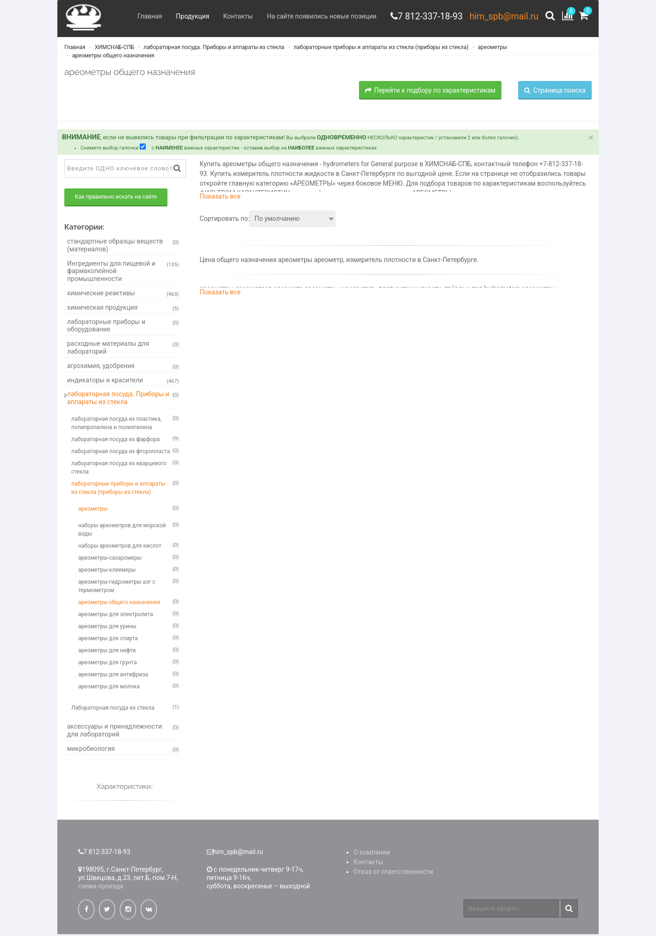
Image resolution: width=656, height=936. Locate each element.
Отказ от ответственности (393, 873)
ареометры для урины (128, 627)
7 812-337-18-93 (426, 16)
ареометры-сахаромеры (128, 558)
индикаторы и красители (123, 382)
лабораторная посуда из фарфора (125, 440)
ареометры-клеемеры (128, 570)
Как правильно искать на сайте (116, 198)
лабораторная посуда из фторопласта (125, 452)
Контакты (233, 16)
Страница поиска (555, 91)
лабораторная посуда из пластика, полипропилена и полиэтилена (125, 424)
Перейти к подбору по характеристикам (430, 91)
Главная (144, 16)
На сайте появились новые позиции (316, 16)
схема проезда (101, 888)
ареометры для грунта (128, 663)
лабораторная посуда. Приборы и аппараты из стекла (213, 48)
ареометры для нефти (128, 651)
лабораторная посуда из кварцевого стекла (125, 468)
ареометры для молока (128, 687)
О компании (371, 854)
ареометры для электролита (128, 615)
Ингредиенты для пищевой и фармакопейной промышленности (123, 272)
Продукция (187, 16)
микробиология (123, 750)
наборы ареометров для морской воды (128, 530)
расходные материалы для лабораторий (123, 349)
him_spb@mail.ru (502, 16)
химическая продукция (123, 309)
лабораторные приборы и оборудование (123, 327)
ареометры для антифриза (128, 675)
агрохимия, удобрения (123, 367)
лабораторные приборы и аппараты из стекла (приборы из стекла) (380, 48)
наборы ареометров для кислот (128, 546)
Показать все (220, 198)
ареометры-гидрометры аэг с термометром (128, 587)
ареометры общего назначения (112, 57)
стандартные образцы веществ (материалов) (123, 247)
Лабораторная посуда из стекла (125, 708)
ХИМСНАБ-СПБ (114, 48)
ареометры (492, 48)
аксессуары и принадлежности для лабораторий (123, 731)
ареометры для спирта (128, 639)
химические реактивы (123, 295)
